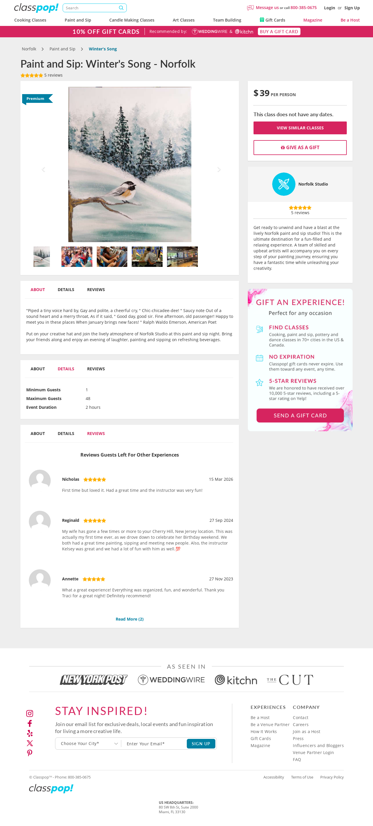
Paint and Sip (78, 20)
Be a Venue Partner (270, 724)
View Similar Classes (300, 128)
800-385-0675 (304, 7)
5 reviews (41, 75)
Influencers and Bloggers (318, 745)
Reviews (96, 289)
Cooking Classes (30, 20)
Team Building (227, 20)
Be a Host (350, 20)
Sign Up (352, 7)
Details (66, 289)
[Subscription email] (154, 743)
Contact (300, 717)
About (38, 289)
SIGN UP (201, 743)
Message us (267, 7)
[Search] (95, 7)
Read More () (130, 619)
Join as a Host (306, 731)
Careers (301, 724)
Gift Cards (272, 20)
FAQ (297, 759)
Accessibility (273, 777)
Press (298, 738)
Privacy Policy (332, 777)
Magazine (312, 20)
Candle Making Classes (131, 20)
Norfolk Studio (313, 184)
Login (329, 7)
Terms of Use (302, 777)
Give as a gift (300, 147)
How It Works (264, 731)
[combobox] (88, 743)
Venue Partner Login (313, 752)
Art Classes (184, 20)
